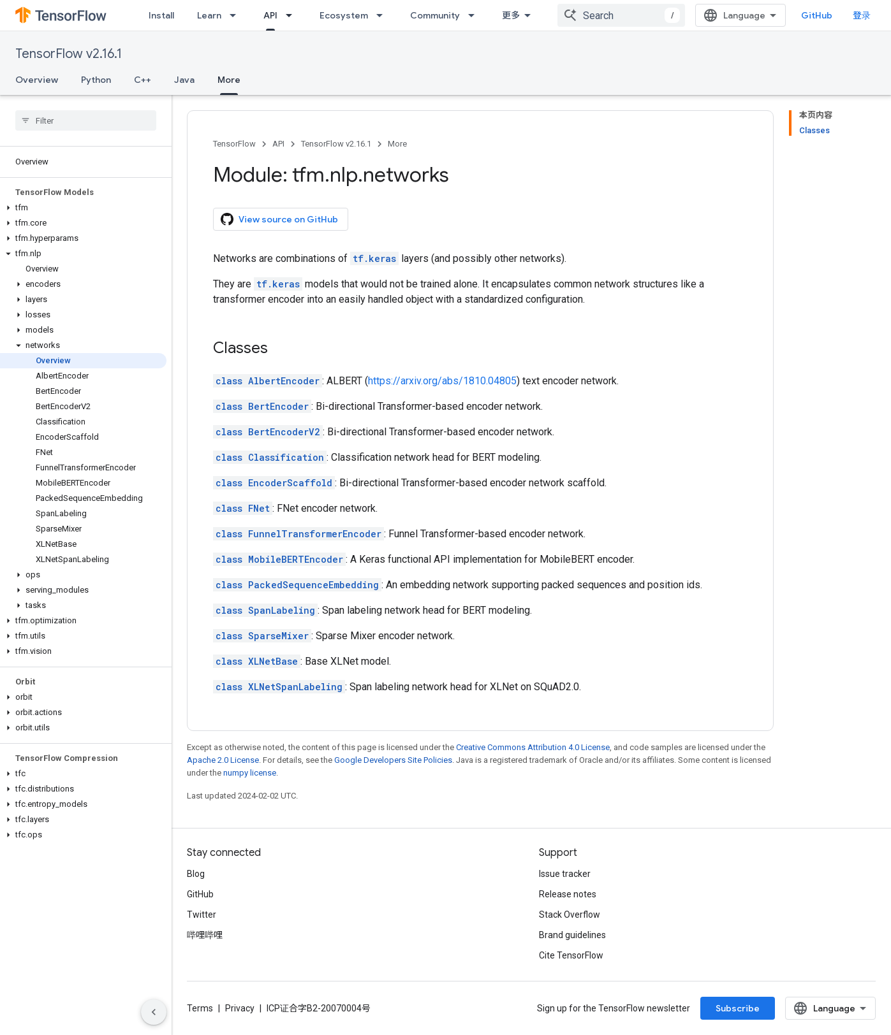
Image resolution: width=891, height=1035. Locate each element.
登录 (862, 15)
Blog (196, 874)
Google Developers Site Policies (393, 760)
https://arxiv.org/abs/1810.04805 (442, 381)
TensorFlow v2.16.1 (68, 54)
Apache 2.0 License (223, 760)
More (397, 143)
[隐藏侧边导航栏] (153, 1012)
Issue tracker (565, 874)
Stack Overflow (569, 914)
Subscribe (738, 1008)
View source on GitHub (279, 219)
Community (435, 15)
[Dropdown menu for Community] (475, 15)
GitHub (816, 15)
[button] (83, 207)
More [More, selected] (228, 79)
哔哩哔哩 (205, 935)
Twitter (201, 914)
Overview (36, 79)
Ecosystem (344, 15)
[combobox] (621, 15)
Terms (200, 1008)
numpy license (249, 773)
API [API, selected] (270, 15)
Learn (209, 15)
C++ (142, 79)
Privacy (239, 1008)
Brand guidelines (572, 935)
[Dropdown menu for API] (292, 15)
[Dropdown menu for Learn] (236, 15)
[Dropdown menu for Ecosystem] (383, 15)
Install (161, 15)
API (278, 143)
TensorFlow (234, 143)
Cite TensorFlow (571, 955)
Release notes (567, 894)
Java (184, 79)
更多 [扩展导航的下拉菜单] (511, 15)
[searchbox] (85, 120)
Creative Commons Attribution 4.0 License (533, 747)
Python (96, 79)
